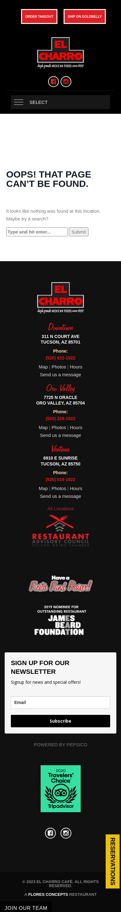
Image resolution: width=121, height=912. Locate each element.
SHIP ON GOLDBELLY (85, 16)
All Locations (60, 508)
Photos (59, 366)
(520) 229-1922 (60, 418)
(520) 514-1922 (60, 479)
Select (38, 102)
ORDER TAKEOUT (39, 16)
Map (43, 366)
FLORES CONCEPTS (48, 894)
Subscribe (60, 721)
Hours (76, 366)
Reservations (112, 861)
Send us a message (60, 374)
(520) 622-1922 (60, 357)
